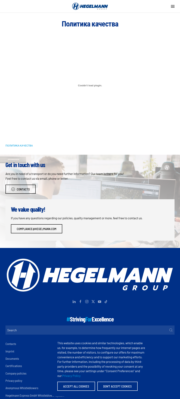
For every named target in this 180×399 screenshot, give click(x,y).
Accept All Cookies (76, 386)
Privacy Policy (71, 375)
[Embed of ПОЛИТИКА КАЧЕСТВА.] (90, 85)
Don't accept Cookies (117, 386)
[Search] (90, 330)
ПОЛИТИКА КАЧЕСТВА (19, 145)
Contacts (20, 189)
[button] (173, 6)
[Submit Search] (171, 330)
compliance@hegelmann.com (36, 229)
